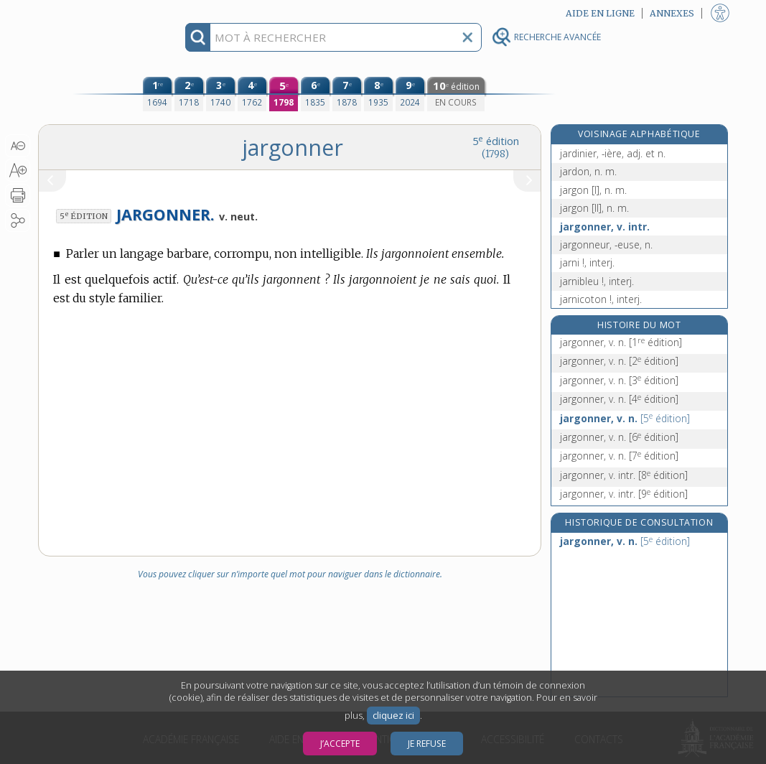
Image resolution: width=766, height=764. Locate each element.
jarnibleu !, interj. (597, 281)
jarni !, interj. (587, 262)
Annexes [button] (672, 13)
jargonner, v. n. (621, 342)
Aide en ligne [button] (600, 13)
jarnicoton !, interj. (601, 299)
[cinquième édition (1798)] (283, 94)
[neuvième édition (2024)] (410, 94)
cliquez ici (393, 715)
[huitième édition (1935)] (378, 94)
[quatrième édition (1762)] (252, 94)
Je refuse (427, 743)
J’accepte (340, 743)
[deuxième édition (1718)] (188, 94)
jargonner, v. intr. (605, 226)
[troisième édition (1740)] (220, 94)
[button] (17, 145)
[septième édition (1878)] (346, 94)
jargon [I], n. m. (593, 190)
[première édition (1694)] (157, 94)
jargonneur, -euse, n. (606, 244)
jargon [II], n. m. (594, 208)
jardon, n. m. (588, 171)
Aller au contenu (94, 12)
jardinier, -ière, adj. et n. (612, 153)
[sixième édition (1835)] (315, 94)
